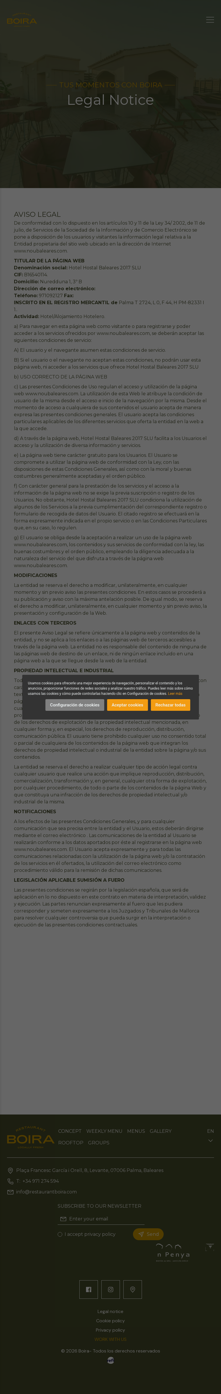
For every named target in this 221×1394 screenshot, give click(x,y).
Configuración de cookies (75, 705)
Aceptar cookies (127, 705)
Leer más (175, 694)
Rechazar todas (171, 705)
